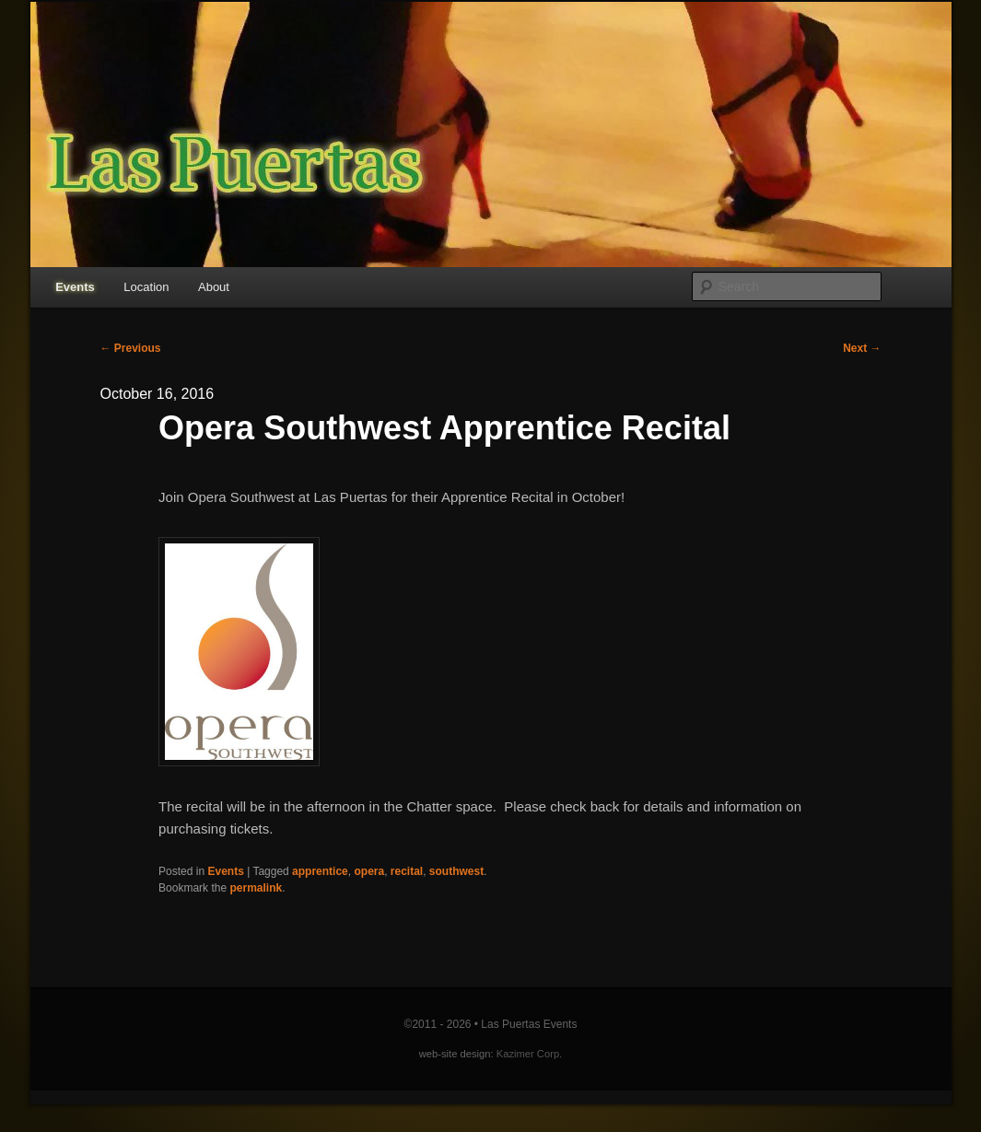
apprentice (320, 871)
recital (407, 871)
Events (75, 287)
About (213, 287)
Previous (130, 348)
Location (146, 287)
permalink (255, 887)
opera (369, 871)
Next (862, 348)
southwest (456, 871)
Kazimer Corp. (529, 1053)
